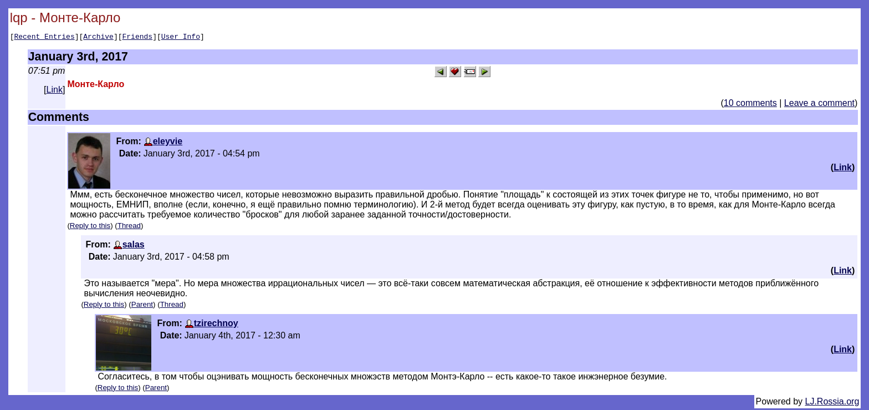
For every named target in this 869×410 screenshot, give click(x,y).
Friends (137, 38)
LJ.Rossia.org (832, 403)
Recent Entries (44, 38)
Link (55, 91)
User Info (180, 38)
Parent (142, 306)
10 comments (750, 104)
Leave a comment (819, 104)
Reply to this (90, 227)
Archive (98, 38)
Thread (129, 227)
